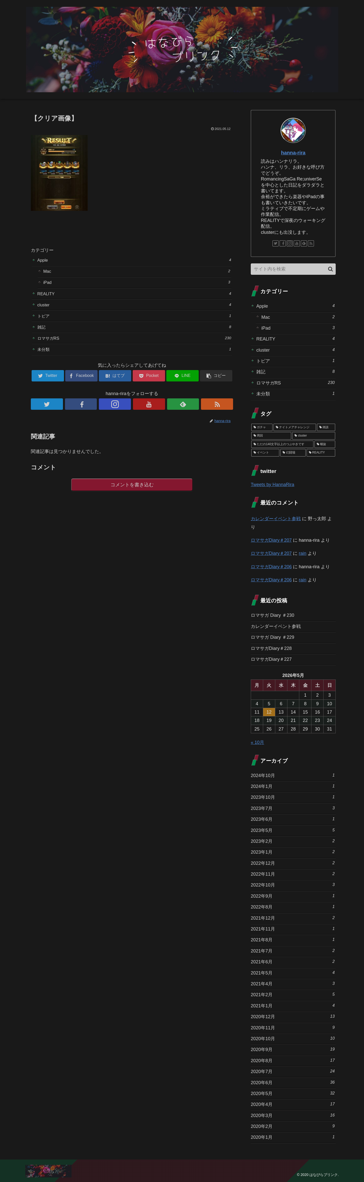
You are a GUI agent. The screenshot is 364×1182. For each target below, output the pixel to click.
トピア (134, 319)
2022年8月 (293, 906)
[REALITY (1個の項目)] (321, 453)
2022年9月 (293, 895)
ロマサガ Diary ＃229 (272, 637)
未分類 (134, 355)
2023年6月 (293, 819)
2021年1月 (293, 1005)
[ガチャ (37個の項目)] (261, 427)
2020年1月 (293, 1137)
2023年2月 (293, 841)
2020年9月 (293, 1049)
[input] (293, 269)
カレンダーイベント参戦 (276, 518)
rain (302, 553)
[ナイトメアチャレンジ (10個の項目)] (295, 427)
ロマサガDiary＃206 (271, 566)
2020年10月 (293, 1038)
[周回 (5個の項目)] (271, 436)
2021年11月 (293, 928)
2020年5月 (293, 1093)
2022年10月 (293, 884)
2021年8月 (293, 939)
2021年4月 (293, 983)
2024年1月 (293, 786)
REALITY (134, 296)
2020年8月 (293, 1060)
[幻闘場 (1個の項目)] (292, 453)
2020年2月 (293, 1126)
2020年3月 (293, 1115)
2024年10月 (293, 775)
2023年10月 (293, 797)
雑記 (134, 331)
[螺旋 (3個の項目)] (324, 444)
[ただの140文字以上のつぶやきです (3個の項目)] (282, 444)
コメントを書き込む (132, 491)
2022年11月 (293, 873)
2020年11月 (293, 1027)
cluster (134, 307)
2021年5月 (293, 972)
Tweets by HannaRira (272, 484)
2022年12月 (293, 863)
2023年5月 (293, 830)
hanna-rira (293, 152)
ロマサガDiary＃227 (271, 659)
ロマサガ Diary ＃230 (272, 615)
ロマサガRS (134, 343)
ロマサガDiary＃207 (271, 540)
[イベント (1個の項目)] (265, 453)
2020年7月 (293, 1071)
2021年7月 (293, 950)
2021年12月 (293, 917)
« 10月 (257, 742)
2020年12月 (293, 1016)
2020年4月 (293, 1104)
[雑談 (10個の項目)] (326, 427)
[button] (330, 269)
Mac (136, 272)
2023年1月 (293, 851)
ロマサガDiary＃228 (271, 648)
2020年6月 (293, 1082)
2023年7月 (293, 808)
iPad (136, 284)
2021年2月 (293, 994)
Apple (134, 260)
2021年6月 (293, 961)
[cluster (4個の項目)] (313, 436)
